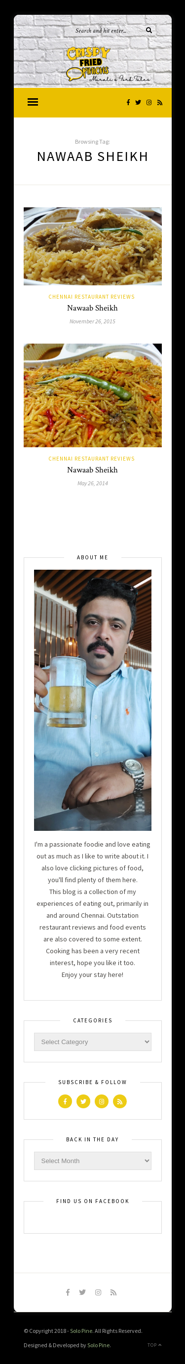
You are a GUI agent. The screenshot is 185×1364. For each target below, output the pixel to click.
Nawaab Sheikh (92, 308)
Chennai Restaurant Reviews (91, 296)
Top (155, 1345)
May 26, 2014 (92, 483)
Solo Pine (81, 1330)
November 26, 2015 (92, 321)
